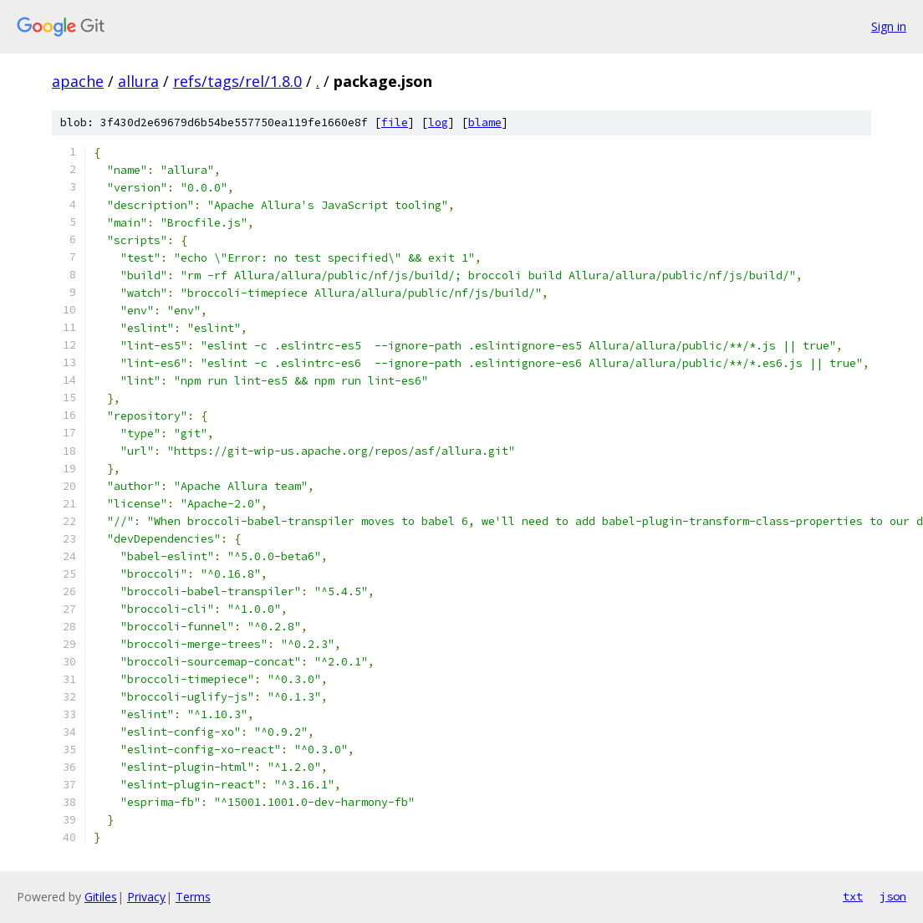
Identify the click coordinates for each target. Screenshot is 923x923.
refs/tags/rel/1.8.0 (237, 81)
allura (138, 81)
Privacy (146, 897)
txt (853, 896)
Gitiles (100, 897)
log (438, 122)
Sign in (888, 26)
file (394, 122)
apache (78, 81)
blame (485, 122)
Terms (193, 897)
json (893, 896)
